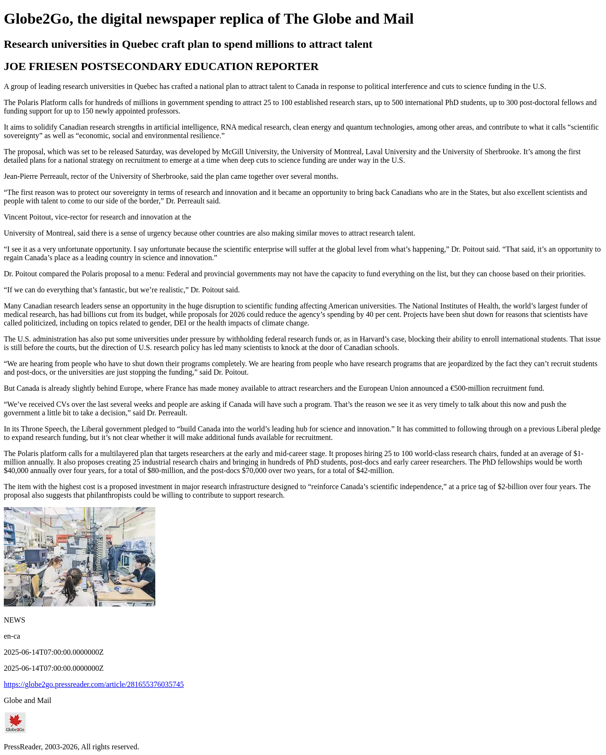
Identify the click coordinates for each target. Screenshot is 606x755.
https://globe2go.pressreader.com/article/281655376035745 (94, 684)
